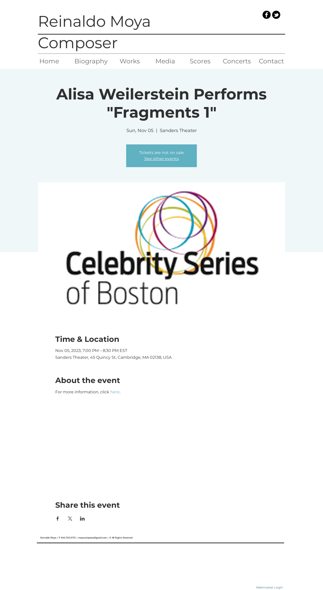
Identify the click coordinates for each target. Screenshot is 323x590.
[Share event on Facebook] (57, 519)
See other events (161, 158)
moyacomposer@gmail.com (92, 537)
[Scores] (200, 61)
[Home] (49, 61)
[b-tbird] (276, 15)
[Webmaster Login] (269, 587)
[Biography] (91, 61)
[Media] (165, 61)
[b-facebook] (266, 15)
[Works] (129, 61)
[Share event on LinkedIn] (82, 519)
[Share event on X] (70, 519)
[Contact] (271, 61)
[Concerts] (237, 61)
